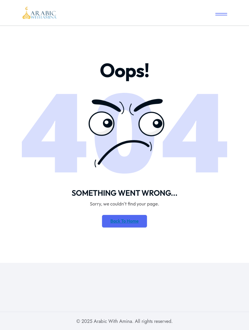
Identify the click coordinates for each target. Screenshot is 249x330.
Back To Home (124, 221)
